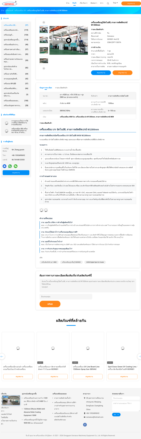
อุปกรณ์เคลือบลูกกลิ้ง (29, 394)
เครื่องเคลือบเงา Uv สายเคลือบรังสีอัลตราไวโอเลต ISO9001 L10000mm (52, 369)
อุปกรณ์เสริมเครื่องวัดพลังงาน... (16, 94)
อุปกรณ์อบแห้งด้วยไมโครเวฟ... (16, 68)
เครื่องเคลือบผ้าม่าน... (16, 44)
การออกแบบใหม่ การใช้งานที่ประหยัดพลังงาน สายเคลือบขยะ (19, 122)
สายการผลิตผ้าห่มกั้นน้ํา (62, 398)
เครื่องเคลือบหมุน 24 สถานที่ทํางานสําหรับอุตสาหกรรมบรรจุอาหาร (65, 405)
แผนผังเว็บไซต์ (6, 414)
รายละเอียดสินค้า (61, 88)
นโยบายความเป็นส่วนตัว (9, 422)
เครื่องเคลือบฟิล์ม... (16, 88)
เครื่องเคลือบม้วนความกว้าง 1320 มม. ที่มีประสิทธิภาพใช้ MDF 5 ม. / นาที (36, 401)
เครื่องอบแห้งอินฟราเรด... (16, 54)
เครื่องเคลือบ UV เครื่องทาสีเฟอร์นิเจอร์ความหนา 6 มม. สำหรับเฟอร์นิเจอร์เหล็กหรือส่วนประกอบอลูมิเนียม (20, 130)
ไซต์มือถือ (4, 417)
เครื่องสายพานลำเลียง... (16, 49)
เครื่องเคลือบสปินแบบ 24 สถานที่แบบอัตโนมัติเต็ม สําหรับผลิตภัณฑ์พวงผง (65, 416)
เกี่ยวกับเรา (5, 408)
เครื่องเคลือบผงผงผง (59, 394)
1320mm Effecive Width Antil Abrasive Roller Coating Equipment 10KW (34, 412)
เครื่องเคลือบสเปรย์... (16, 30)
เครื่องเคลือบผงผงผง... (16, 100)
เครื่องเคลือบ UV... (16, 25)
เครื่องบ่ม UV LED (16, 83)
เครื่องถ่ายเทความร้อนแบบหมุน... (16, 60)
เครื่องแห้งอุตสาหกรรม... (16, 105)
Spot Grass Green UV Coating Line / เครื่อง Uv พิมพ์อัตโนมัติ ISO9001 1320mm (122, 369)
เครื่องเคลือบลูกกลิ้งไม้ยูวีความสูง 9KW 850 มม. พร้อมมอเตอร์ (35, 421)
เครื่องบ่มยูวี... (16, 35)
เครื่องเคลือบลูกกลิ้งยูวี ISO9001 (71, 262)
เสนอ (50, 304)
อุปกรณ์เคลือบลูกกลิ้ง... (16, 40)
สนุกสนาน (131, 3)
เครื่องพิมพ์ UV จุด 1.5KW (49, 262)
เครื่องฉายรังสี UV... (16, 74)
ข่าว (2, 411)
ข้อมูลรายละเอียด (46, 88)
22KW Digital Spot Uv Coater (95, 262)
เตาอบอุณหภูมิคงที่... (16, 79)
